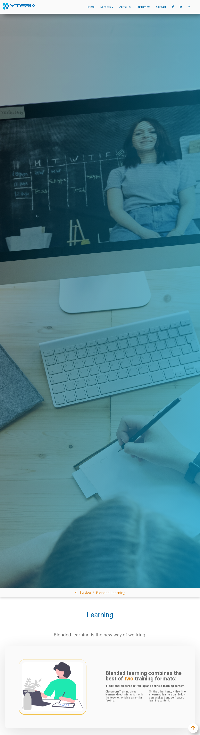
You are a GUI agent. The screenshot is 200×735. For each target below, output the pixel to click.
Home (91, 7)
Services (106, 7)
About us (125, 7)
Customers (143, 7)
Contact (161, 7)
